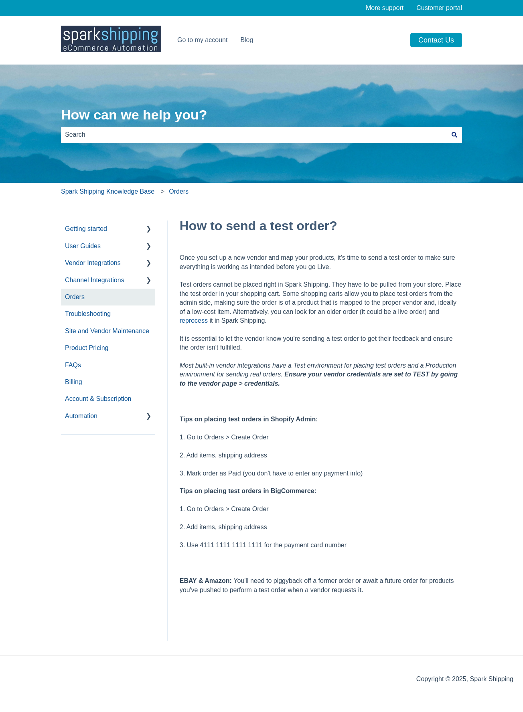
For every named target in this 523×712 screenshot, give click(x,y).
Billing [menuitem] (73, 381)
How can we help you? (134, 114)
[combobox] (254, 134)
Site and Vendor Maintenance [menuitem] (107, 331)
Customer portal (439, 7)
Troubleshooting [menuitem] (88, 313)
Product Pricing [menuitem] (87, 347)
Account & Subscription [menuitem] (98, 398)
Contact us (436, 40)
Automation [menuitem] (81, 416)
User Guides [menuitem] (83, 246)
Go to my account (202, 39)
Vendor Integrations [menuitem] (93, 262)
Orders (179, 191)
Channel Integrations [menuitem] (94, 280)
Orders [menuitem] (75, 296)
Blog (246, 39)
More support (384, 7)
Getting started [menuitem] (86, 228)
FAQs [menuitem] (73, 365)
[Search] (454, 134)
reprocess (194, 320)
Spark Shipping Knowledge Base (107, 191)
